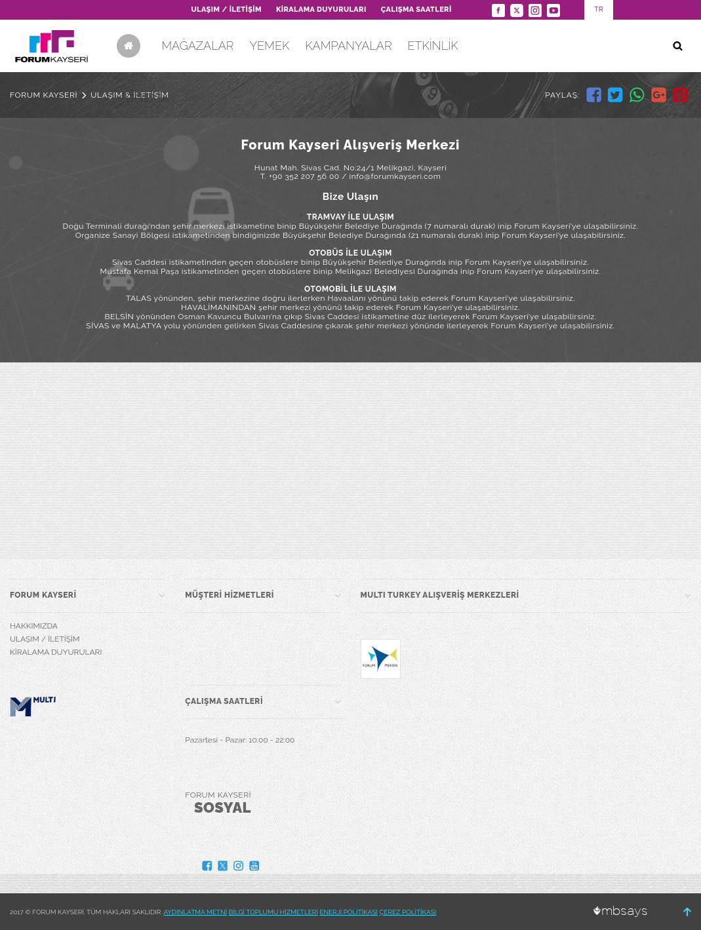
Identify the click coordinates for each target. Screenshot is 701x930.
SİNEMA (147, 98)
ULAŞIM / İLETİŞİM (226, 9)
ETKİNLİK (433, 45)
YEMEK (269, 45)
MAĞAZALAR (197, 45)
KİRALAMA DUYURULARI (321, 9)
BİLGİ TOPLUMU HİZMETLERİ (273, 912)
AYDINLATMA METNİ (195, 912)
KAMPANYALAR (348, 45)
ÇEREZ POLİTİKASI (408, 912)
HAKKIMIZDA (34, 625)
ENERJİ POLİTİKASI (348, 912)
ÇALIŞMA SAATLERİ (416, 9)
